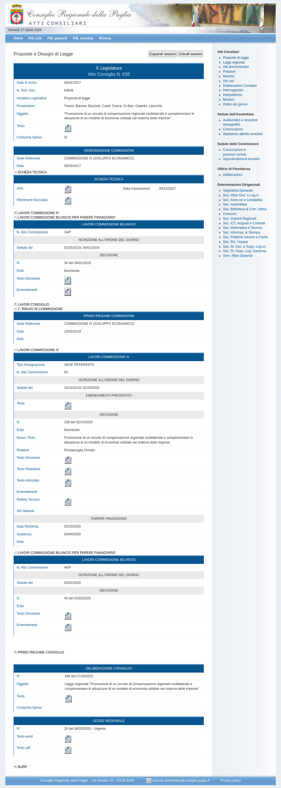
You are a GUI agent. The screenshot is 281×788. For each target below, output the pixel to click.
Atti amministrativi (236, 67)
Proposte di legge (236, 58)
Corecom (230, 214)
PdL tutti (35, 38)
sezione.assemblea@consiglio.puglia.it (178, 780)
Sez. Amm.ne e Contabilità (242, 200)
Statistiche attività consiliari (243, 134)
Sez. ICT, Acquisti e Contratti (244, 223)
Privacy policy (230, 780)
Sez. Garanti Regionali (239, 219)
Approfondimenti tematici (241, 159)
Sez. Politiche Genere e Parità (245, 237)
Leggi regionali (234, 62)
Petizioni (229, 72)
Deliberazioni (232, 175)
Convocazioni (233, 129)
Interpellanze (232, 95)
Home (18, 38)
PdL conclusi (83, 38)
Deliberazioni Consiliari (240, 86)
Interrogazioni (233, 90)
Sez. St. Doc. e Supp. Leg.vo (244, 247)
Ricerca (105, 38)
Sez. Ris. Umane (235, 242)
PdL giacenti (57, 38)
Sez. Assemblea (235, 204)
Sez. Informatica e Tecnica (242, 228)
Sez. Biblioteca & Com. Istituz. (245, 209)
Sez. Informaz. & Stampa (241, 232)
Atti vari (228, 81)
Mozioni (228, 100)
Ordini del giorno (235, 104)
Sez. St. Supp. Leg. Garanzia (244, 251)
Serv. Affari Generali (237, 256)
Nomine (228, 76)
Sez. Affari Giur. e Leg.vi (241, 195)
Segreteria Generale (238, 190)
